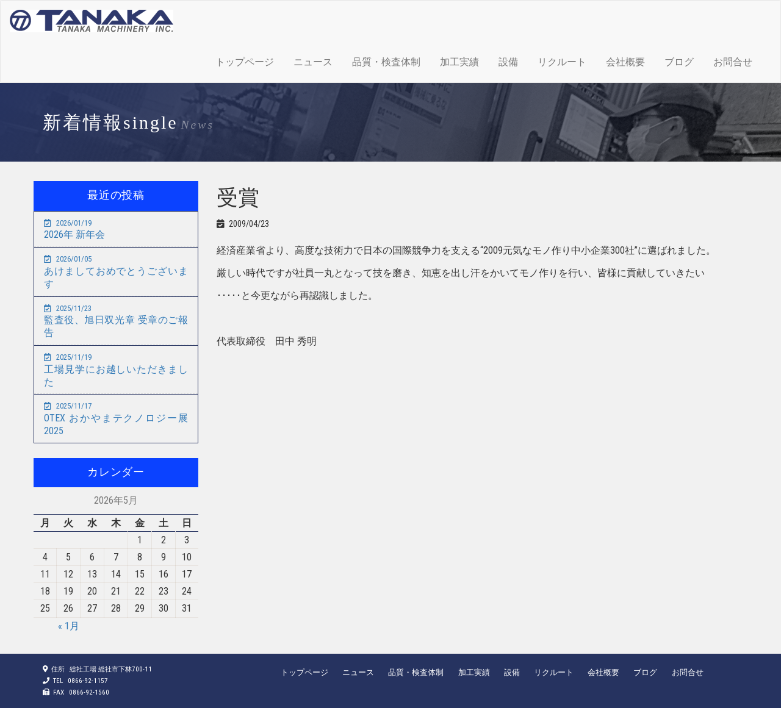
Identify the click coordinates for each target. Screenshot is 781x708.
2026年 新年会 (74, 229)
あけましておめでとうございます (116, 272)
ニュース (313, 62)
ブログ (679, 62)
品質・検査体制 (386, 62)
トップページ (244, 62)
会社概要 (625, 62)
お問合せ (732, 62)
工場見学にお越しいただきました (116, 370)
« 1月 (68, 626)
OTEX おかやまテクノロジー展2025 (116, 419)
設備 (508, 62)
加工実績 (459, 62)
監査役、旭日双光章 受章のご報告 (116, 321)
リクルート (562, 62)
